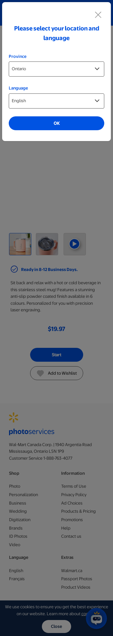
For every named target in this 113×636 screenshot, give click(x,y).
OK (57, 123)
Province (18, 56)
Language (18, 88)
